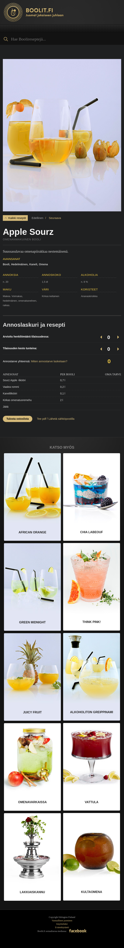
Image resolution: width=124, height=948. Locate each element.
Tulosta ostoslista (17, 418)
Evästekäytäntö (62, 927)
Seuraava (55, 218)
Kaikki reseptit (17, 218)
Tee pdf (41, 418)
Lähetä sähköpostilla (61, 418)
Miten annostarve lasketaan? (49, 361)
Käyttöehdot (61, 924)
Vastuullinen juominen (62, 920)
